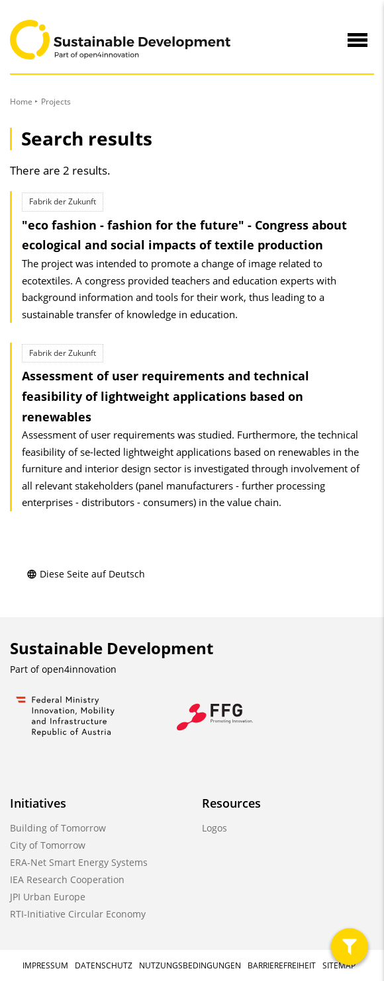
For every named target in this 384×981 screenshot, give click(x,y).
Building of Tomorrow (58, 828)
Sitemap (339, 965)
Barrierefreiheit (282, 965)
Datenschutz (103, 965)
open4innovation (79, 669)
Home (21, 101)
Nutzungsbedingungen (190, 965)
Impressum (45, 965)
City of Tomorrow (47, 845)
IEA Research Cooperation (67, 879)
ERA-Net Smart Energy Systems (79, 862)
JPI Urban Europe (47, 896)
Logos (214, 828)
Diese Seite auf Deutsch (85, 574)
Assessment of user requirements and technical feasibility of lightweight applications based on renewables (165, 396)
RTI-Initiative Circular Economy (78, 914)
